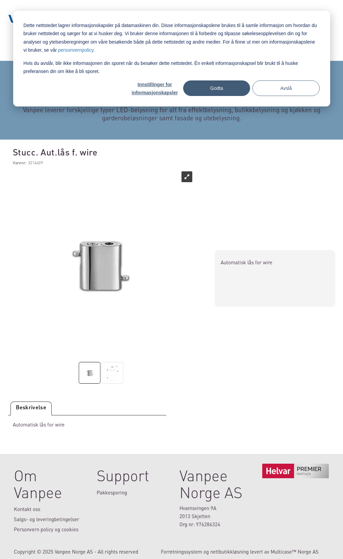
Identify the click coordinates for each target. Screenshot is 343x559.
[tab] (31, 408)
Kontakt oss (27, 509)
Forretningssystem (181, 551)
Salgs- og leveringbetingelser (46, 519)
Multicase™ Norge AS (295, 551)
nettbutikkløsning (229, 551)
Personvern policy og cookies (46, 529)
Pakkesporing (112, 492)
